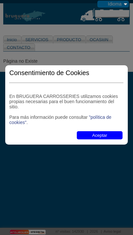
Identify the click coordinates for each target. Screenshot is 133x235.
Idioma (115, 4)
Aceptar (99, 135)
